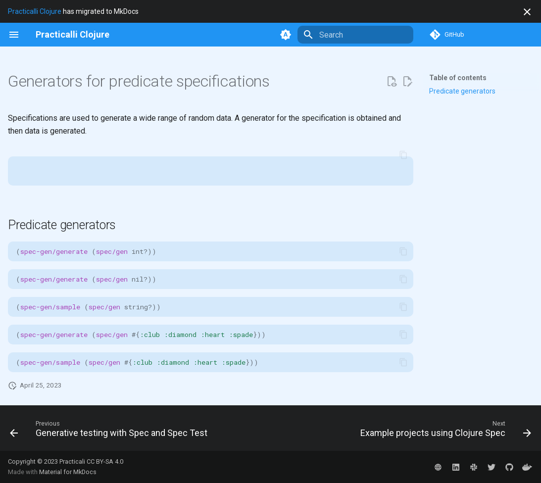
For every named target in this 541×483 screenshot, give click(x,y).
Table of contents (458, 78)
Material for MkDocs (68, 472)
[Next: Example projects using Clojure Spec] (444, 431)
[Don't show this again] (527, 12)
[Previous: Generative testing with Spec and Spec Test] (110, 431)
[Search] (355, 35)
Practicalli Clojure (34, 11)
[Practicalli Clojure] (72, 35)
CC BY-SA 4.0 (105, 461)
